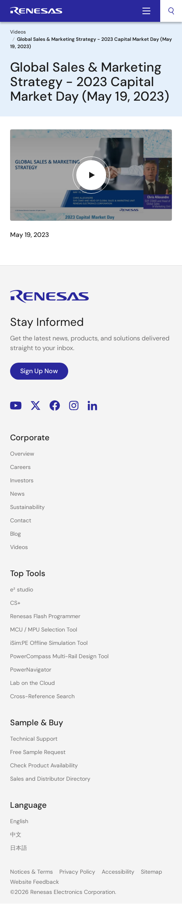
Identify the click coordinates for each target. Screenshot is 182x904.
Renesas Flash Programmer (45, 616)
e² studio (21, 589)
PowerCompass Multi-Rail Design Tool (59, 656)
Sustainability (27, 507)
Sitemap (151, 871)
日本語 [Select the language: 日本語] (18, 847)
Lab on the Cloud (32, 682)
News (17, 493)
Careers (20, 467)
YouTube (16, 405)
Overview (22, 453)
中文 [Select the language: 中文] (15, 834)
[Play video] (91, 175)
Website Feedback (34, 881)
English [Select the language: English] (19, 821)
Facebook (54, 405)
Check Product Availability (44, 765)
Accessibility (118, 871)
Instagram (74, 405)
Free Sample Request (37, 752)
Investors (21, 480)
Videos (18, 32)
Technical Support (33, 738)
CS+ (15, 602)
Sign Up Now (39, 371)
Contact (20, 520)
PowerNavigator (30, 669)
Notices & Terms (31, 871)
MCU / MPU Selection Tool (43, 629)
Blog (15, 533)
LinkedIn (92, 405)
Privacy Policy (77, 871)
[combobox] (171, 11)
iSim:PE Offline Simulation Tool (49, 642)
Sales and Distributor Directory (50, 778)
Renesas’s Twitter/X (35, 405)
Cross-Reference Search (42, 696)
